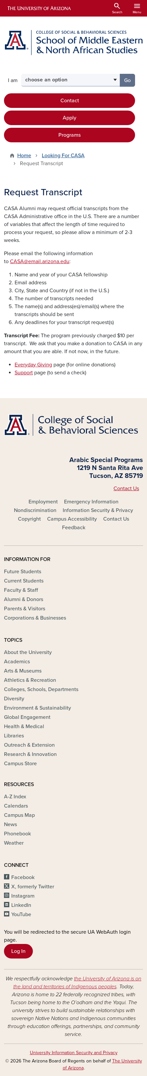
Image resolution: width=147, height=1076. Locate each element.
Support (24, 372)
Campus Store (20, 763)
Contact (69, 100)
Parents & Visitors (24, 608)
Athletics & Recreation (30, 680)
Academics (17, 661)
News (10, 824)
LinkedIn (21, 905)
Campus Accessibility (72, 519)
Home (24, 155)
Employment (43, 501)
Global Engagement (27, 717)
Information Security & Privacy (98, 510)
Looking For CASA (63, 155)
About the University (28, 652)
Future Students (22, 571)
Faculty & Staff (21, 590)
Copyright (29, 519)
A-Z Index (15, 796)
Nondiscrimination (35, 510)
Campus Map (19, 815)
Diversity (14, 698)
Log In (18, 951)
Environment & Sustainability (37, 708)
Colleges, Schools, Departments (41, 689)
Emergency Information (91, 501)
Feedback (73, 527)
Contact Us (126, 488)
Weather (14, 843)
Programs (69, 135)
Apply (69, 118)
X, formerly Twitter (32, 886)
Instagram (23, 896)
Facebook (23, 877)
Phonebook (17, 833)
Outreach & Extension (29, 745)
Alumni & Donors (23, 599)
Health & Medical (24, 726)
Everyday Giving (33, 364)
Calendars (16, 806)
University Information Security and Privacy (73, 1052)
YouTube (21, 914)
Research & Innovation (30, 754)
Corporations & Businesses (35, 618)
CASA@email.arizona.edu (39, 261)
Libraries (14, 735)
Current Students (23, 581)
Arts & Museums (22, 671)
